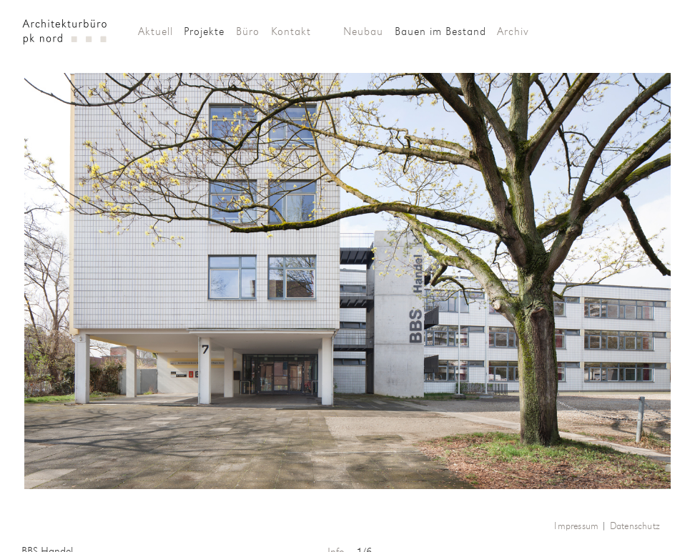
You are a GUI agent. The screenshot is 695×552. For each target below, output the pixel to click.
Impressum (576, 526)
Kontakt (291, 32)
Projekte (204, 32)
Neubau (363, 32)
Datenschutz (634, 526)
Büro (248, 32)
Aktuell (155, 32)
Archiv (513, 32)
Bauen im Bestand (440, 32)
